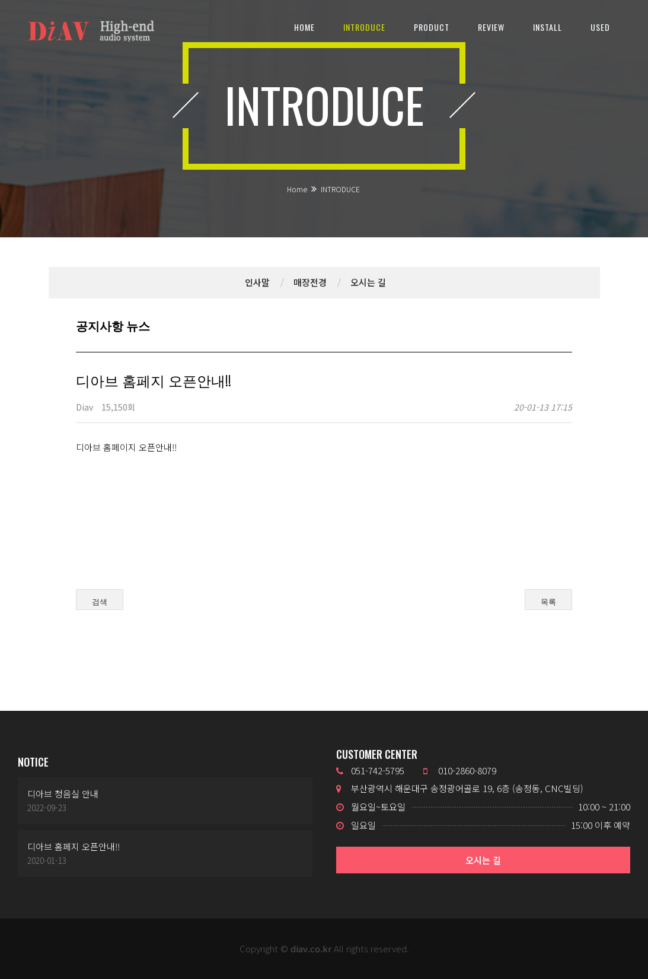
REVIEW (491, 27)
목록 (548, 605)
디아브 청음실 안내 (62, 793)
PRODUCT (431, 27)
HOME (304, 27)
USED (600, 27)
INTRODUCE (364, 27)
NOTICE (33, 762)
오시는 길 (368, 282)
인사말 (257, 282)
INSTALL (547, 27)
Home (297, 189)
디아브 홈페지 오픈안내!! (73, 846)
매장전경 (310, 282)
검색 (99, 605)
